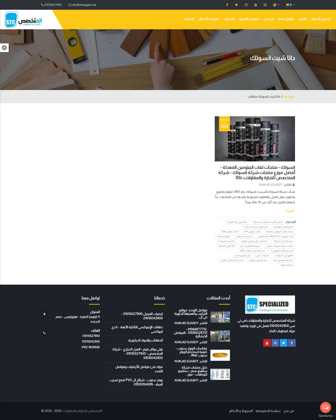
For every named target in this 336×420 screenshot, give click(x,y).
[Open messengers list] (325, 407)
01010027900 (91, 336)
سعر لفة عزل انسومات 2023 (252, 250)
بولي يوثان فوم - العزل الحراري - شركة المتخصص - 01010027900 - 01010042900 (137, 353)
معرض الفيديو (249, 19)
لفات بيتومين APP (252, 231)
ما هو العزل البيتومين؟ (283, 227)
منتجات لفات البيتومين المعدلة (279, 231)
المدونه (189, 19)
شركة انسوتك (286, 265)
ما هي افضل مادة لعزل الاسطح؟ (268, 222)
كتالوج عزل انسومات (284, 255)
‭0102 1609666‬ (91, 347)
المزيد (289, 211)
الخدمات (229, 19)
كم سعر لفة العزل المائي (232, 260)
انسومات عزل (262, 255)
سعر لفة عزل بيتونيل (258, 260)
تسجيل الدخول (321, 19)
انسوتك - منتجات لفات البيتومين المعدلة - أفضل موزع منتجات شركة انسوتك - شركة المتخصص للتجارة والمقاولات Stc (256, 172)
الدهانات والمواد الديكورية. (145, 340)
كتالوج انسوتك (223, 236)
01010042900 (91, 341)
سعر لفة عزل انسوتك (283, 241)
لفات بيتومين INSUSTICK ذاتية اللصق (275, 236)
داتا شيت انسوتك (244, 236)
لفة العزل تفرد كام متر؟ (237, 222)
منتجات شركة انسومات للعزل (279, 246)
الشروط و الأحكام (241, 411)
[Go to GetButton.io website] (326, 415)
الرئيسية (289, 96)
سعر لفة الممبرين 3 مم (283, 260)
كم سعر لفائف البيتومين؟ (282, 250)
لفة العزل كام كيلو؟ (226, 246)
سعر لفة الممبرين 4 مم (251, 246)
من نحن (268, 19)
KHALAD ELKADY (271, 184)
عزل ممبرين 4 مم (242, 255)
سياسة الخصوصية (268, 411)
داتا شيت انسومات (226, 241)
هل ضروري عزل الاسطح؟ (255, 227)
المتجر (302, 19)
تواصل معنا (286, 19)
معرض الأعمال (208, 19)
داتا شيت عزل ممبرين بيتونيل (254, 241)
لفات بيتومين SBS (230, 231)
